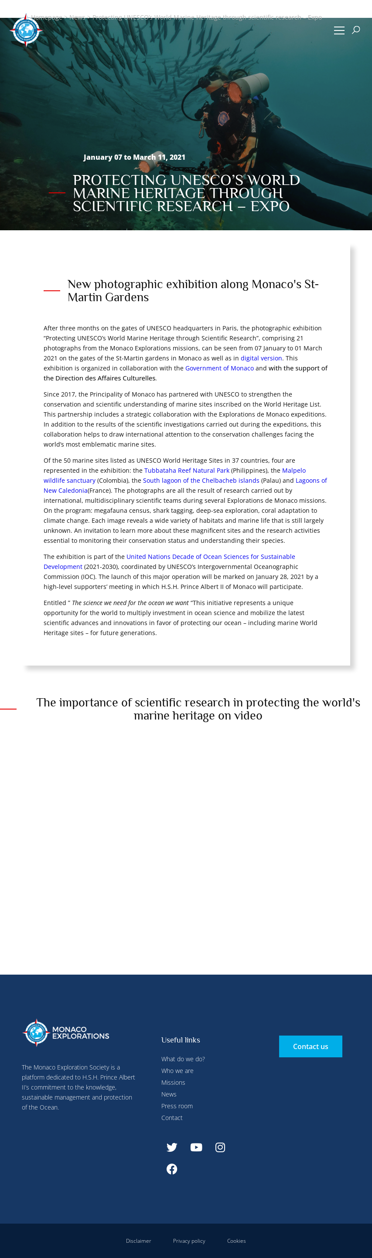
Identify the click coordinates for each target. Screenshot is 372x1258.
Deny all (240, 19)
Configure (205, 18)
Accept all (158, 204)
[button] (339, 30)
